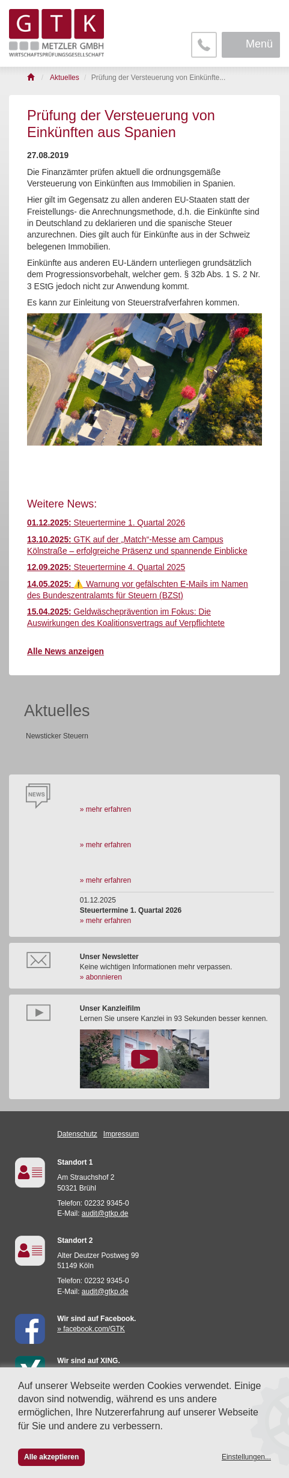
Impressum (121, 1134)
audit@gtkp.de (105, 1213)
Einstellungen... (246, 1457)
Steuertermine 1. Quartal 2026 (106, 522)
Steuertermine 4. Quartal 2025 (106, 567)
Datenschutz (77, 1134)
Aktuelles (57, 711)
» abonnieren (101, 977)
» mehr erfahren (105, 809)
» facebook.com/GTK (91, 1329)
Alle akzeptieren (51, 1457)
